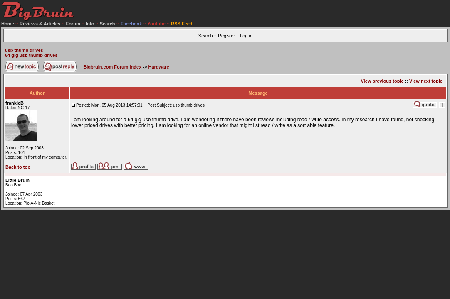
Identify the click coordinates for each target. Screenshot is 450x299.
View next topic (426, 80)
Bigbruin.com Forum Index (112, 66)
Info (90, 23)
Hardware (158, 66)
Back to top (17, 166)
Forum (73, 23)
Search (107, 23)
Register (226, 35)
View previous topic (382, 80)
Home (7, 23)
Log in (246, 35)
